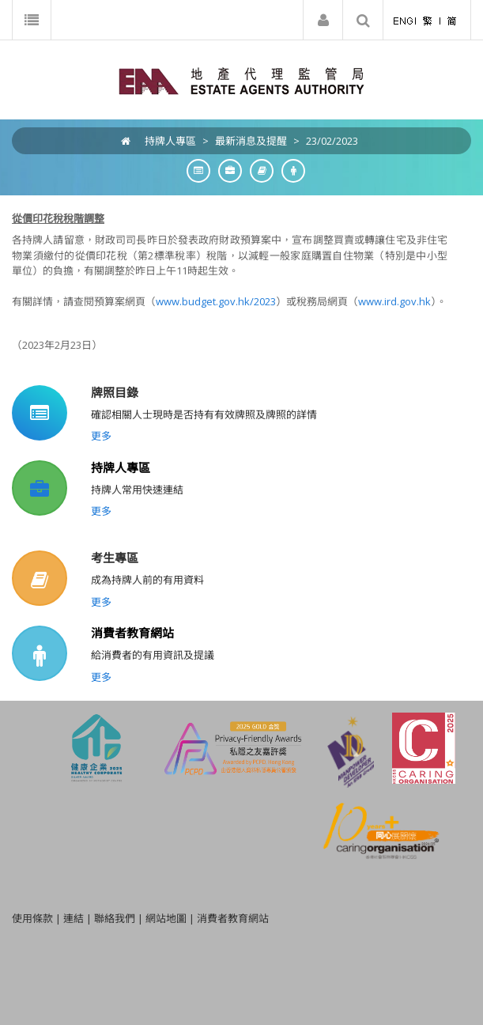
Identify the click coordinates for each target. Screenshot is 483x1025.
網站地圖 (166, 918)
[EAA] (241, 80)
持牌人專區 (170, 141)
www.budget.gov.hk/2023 (216, 301)
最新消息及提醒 (251, 141)
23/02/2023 (332, 141)
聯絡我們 (114, 918)
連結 (73, 918)
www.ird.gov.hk (394, 301)
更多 (101, 436)
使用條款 (32, 918)
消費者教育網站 (132, 633)
